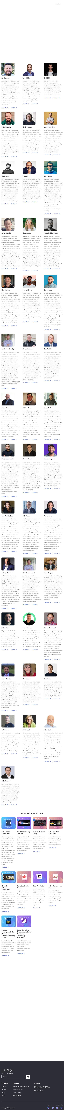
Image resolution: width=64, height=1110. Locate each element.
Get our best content (7, 1073)
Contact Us (48, 3)
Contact (3, 1086)
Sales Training (37, 3)
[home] (5, 4)
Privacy (3, 1089)
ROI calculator (17, 1095)
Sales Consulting (30, 3)
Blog (2, 1092)
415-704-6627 (38, 1090)
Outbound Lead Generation (18, 3)
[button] (44, 4)
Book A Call (58, 4)
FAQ (2, 1095)
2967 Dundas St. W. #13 (42, 1087)
